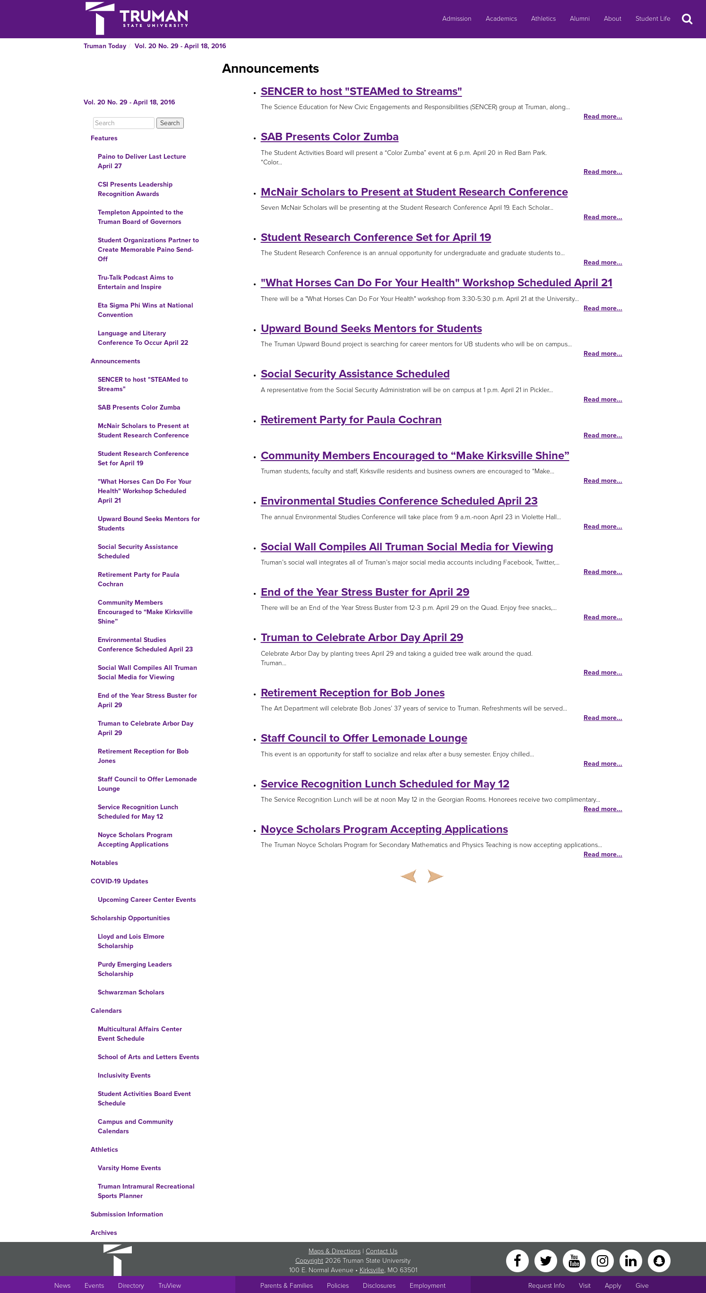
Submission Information (127, 1214)
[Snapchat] (659, 1260)
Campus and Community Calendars (135, 1126)
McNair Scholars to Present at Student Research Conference (143, 430)
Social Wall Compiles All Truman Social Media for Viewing (147, 672)
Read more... (603, 116)
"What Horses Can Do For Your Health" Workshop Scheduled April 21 (144, 491)
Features (104, 138)
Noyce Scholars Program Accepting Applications (135, 839)
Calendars (106, 1011)
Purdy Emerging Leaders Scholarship (135, 969)
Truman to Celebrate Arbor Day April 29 (145, 728)
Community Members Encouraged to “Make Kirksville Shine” (145, 612)
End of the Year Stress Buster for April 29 (147, 700)
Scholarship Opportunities (130, 918)
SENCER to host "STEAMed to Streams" (143, 384)
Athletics (543, 19)
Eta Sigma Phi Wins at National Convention (145, 310)
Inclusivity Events (124, 1075)
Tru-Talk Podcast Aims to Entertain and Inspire (135, 282)
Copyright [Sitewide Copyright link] (309, 1261)
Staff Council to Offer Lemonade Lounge (147, 784)
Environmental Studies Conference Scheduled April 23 (145, 644)
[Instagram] (603, 1260)
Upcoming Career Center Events (147, 900)
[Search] (124, 123)
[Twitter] (547, 1260)
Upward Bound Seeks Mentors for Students (149, 523)
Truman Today (105, 46)
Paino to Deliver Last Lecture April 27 (142, 161)
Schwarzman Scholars (131, 992)
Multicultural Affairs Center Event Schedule (140, 1034)
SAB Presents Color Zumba (139, 407)
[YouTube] (575, 1260)
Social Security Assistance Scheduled (138, 551)
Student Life (653, 19)
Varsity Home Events (129, 1168)
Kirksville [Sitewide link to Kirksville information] (372, 1270)
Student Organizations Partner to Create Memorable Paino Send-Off (148, 249)
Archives (104, 1233)
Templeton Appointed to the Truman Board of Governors (140, 217)
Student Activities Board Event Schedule (144, 1098)
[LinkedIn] (632, 1260)
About (612, 19)
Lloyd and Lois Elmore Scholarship (131, 941)
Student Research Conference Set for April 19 (143, 458)
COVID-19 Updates (119, 881)
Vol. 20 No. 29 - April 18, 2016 (180, 46)
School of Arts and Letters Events (148, 1057)
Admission (457, 19)
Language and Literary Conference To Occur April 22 (143, 338)
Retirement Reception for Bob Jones (143, 756)
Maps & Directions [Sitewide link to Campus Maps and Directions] (335, 1251)
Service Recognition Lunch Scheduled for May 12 (138, 812)
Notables (104, 863)
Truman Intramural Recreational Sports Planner (146, 1191)
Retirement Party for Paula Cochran (139, 579)
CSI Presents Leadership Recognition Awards (135, 189)
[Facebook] (518, 1260)
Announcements (115, 361)
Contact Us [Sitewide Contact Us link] (381, 1251)
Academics (501, 19)
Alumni (580, 19)
